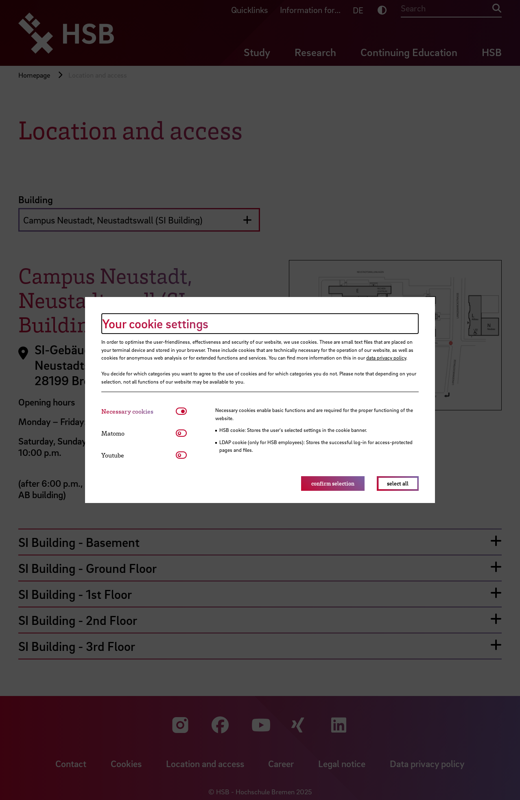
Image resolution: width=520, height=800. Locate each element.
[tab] (138, 411)
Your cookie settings (155, 323)
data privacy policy (386, 357)
